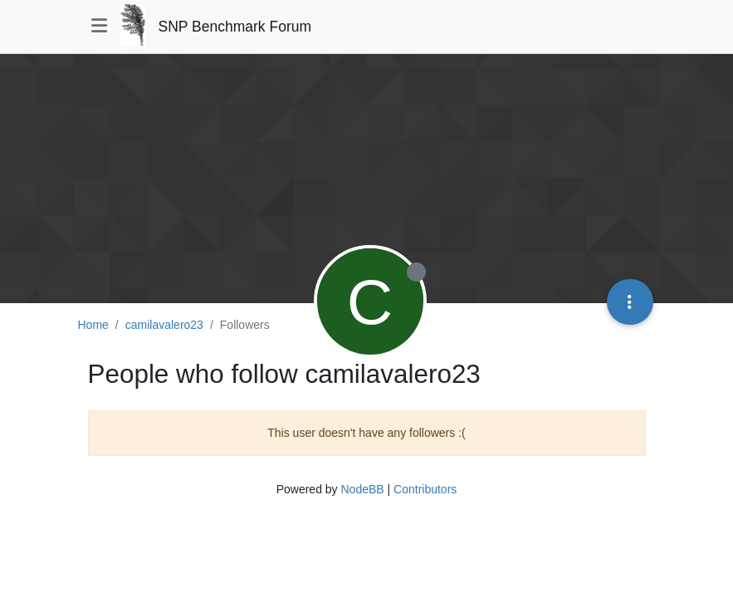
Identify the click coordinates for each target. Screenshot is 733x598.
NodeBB (362, 489)
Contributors (425, 489)
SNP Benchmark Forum (235, 26)
